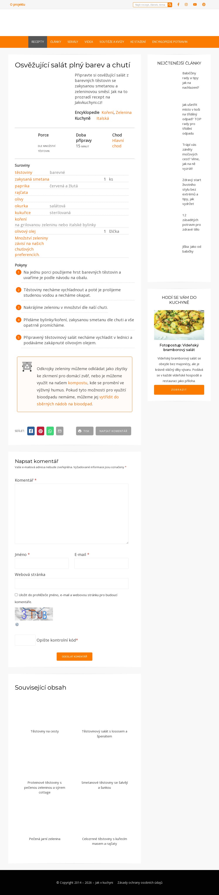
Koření (108, 112)
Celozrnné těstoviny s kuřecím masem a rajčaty (104, 841)
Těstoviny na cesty (45, 731)
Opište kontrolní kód (56, 640)
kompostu (77, 382)
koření (21, 219)
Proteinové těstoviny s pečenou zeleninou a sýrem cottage (44, 787)
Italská (103, 118)
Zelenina (124, 112)
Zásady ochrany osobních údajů (140, 882)
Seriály (73, 41)
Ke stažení (138, 41)
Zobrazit (179, 389)
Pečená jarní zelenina (44, 839)
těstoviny (23, 172)
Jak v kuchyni (104, 882)
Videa (89, 41)
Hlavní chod (118, 143)
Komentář (26, 480)
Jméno (22, 554)
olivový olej (25, 231)
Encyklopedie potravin (169, 41)
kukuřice (23, 212)
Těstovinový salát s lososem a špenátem (104, 733)
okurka (21, 205)
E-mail (82, 554)
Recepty (38, 41)
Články (55, 41)
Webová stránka (30, 574)
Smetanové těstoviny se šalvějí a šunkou (104, 785)
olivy (19, 199)
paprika (22, 185)
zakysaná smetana (32, 179)
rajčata (21, 192)
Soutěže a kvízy (112, 41)
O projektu (17, 4)
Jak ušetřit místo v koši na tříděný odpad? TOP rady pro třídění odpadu (191, 118)
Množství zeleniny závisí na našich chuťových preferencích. (31, 246)
